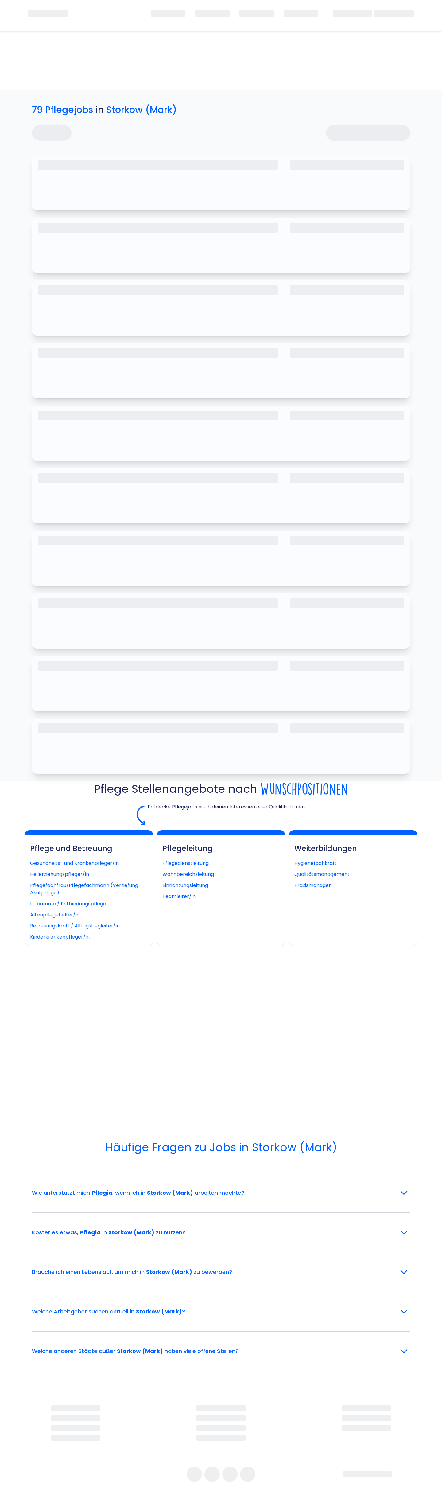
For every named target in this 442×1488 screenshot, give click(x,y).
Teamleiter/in (179, 896)
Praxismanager (312, 885)
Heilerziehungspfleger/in (59, 874)
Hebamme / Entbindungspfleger (69, 903)
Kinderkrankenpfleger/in (60, 936)
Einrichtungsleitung (185, 885)
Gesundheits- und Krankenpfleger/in (74, 863)
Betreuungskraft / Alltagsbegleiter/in (75, 925)
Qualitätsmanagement (322, 874)
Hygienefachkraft (315, 863)
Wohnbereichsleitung (188, 874)
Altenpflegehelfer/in (54, 914)
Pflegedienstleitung (185, 863)
